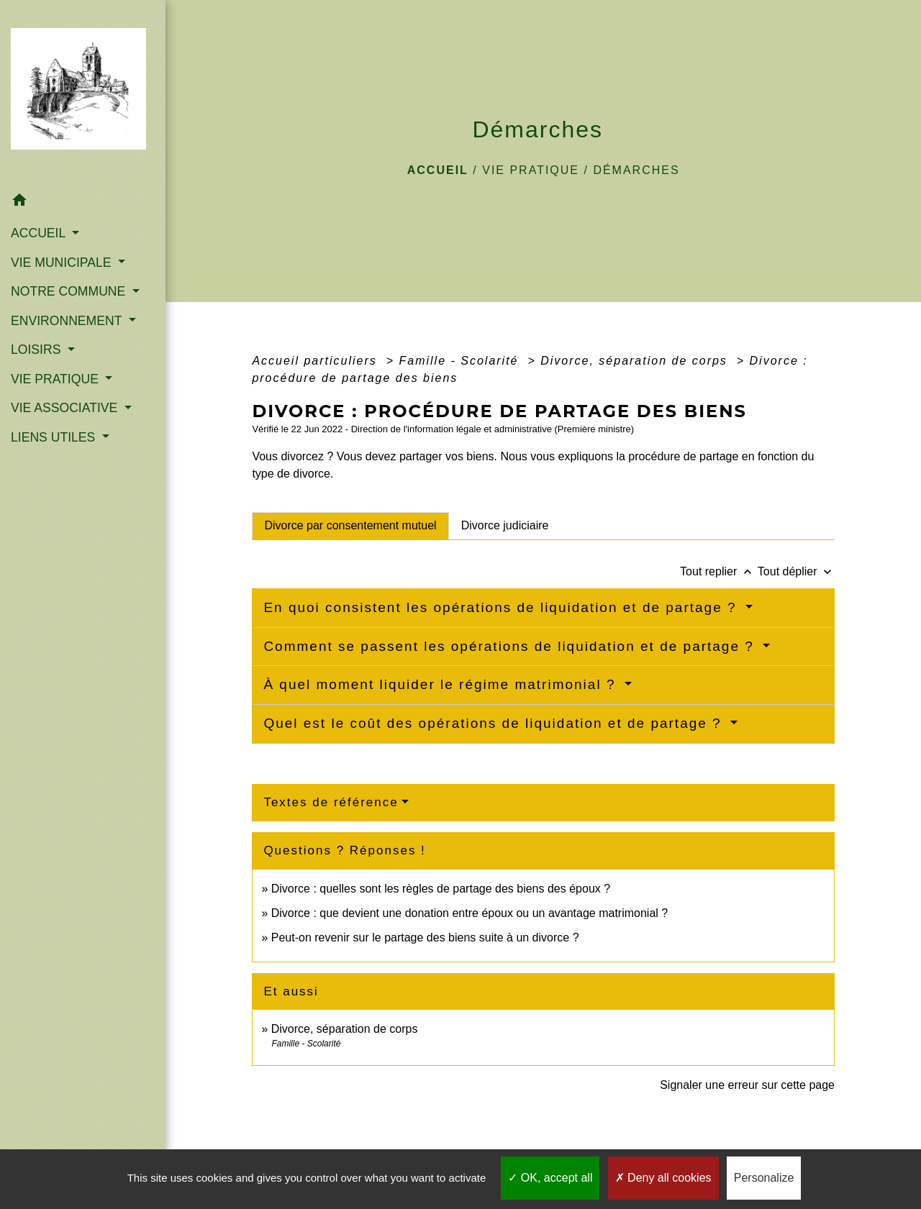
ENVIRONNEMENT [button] (68, 321)
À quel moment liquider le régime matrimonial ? (441, 684)
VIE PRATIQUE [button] (56, 379)
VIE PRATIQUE (530, 170)
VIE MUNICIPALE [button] (62, 262)
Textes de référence (330, 802)
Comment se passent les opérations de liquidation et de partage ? (511, 646)
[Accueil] (83, 93)
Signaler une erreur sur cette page (747, 1085)
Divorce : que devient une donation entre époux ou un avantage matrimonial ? (469, 913)
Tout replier (719, 571)
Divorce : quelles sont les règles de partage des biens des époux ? (440, 888)
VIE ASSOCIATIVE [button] (66, 408)
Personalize (764, 1178)
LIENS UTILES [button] (55, 437)
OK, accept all (550, 1178)
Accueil (437, 170)
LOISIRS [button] (37, 349)
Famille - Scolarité (460, 361)
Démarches (636, 170)
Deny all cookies (663, 1178)
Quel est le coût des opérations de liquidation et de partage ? (495, 723)
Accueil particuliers (316, 361)
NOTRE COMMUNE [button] (70, 291)
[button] (83, 202)
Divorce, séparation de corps (636, 361)
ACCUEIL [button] (40, 233)
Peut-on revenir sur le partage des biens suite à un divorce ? (425, 937)
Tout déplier (796, 571)
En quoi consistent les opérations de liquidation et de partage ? (502, 607)
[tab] (350, 525)
